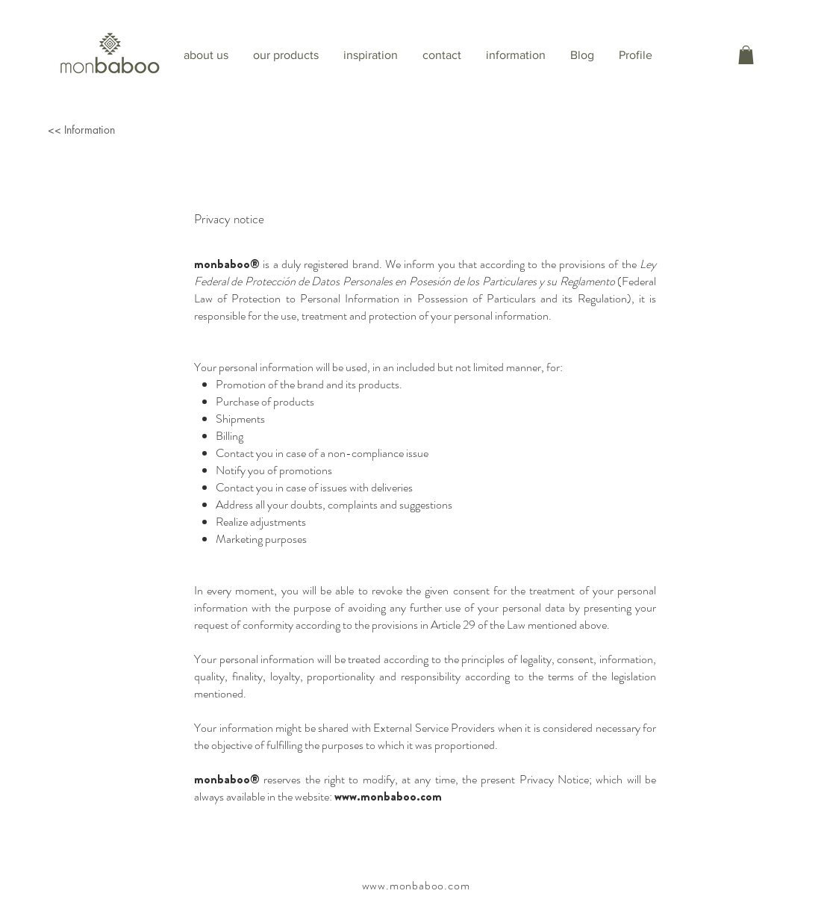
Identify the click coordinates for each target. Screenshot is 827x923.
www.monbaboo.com (388, 796)
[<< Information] (131, 129)
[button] (746, 55)
